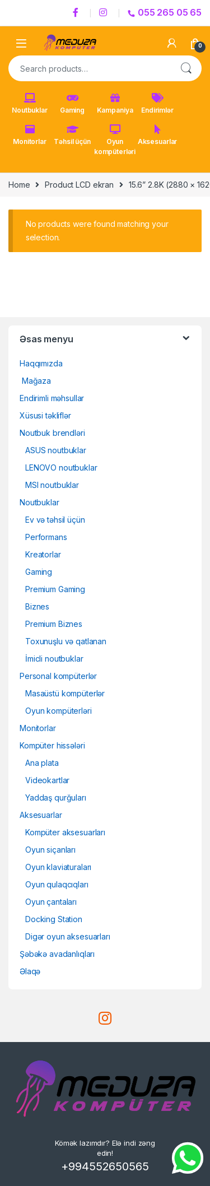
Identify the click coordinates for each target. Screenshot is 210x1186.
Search (186, 68)
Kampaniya (115, 103)
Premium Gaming (55, 589)
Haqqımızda (41, 363)
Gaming (72, 103)
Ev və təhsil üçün (55, 519)
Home (19, 184)
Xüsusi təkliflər (45, 415)
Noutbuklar (30, 103)
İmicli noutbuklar (54, 658)
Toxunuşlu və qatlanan (65, 641)
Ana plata (42, 763)
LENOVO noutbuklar (61, 467)
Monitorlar (29, 135)
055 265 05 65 (165, 12)
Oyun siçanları (50, 849)
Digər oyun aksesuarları (67, 936)
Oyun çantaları (51, 901)
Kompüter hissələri (52, 745)
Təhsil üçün (72, 135)
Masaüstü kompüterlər (65, 693)
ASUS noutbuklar (55, 450)
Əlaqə (30, 971)
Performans (46, 537)
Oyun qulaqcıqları (56, 884)
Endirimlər (157, 103)
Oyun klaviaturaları (58, 867)
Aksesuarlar (157, 135)
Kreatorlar (43, 554)
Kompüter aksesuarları (65, 832)
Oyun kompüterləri (115, 140)
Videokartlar (47, 780)
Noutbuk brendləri (52, 433)
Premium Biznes (53, 624)
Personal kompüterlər (58, 676)
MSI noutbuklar (52, 485)
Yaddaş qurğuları (55, 797)
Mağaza (35, 380)
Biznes (37, 606)
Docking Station (53, 919)
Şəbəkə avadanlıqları (57, 954)
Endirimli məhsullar (52, 398)
